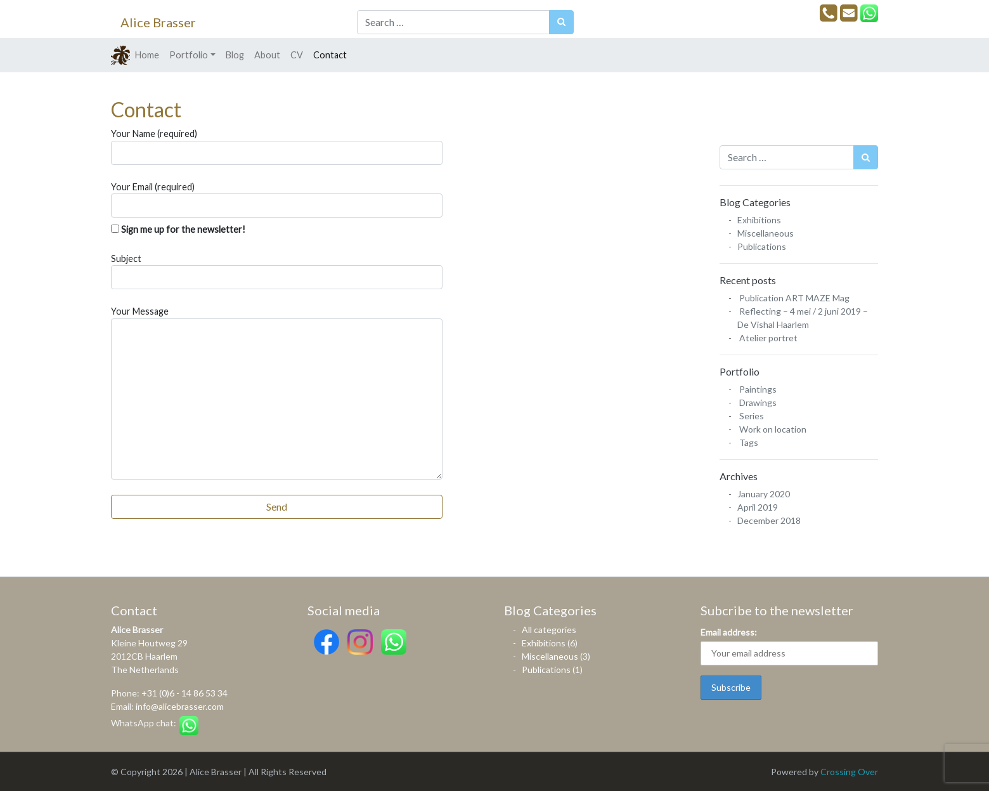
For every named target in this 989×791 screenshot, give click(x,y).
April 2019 (757, 507)
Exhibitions (759, 219)
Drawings (758, 402)
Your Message (277, 393)
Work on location (772, 429)
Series (751, 415)
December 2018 (769, 520)
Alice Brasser (158, 22)
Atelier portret (768, 337)
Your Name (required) (277, 146)
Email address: (729, 632)
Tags (748, 442)
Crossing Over (849, 771)
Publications (761, 246)
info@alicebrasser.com (180, 706)
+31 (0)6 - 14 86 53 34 (184, 693)
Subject (277, 271)
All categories (549, 629)
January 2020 (763, 493)
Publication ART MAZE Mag (794, 297)
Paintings (758, 389)
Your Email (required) (277, 199)
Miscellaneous (765, 233)
